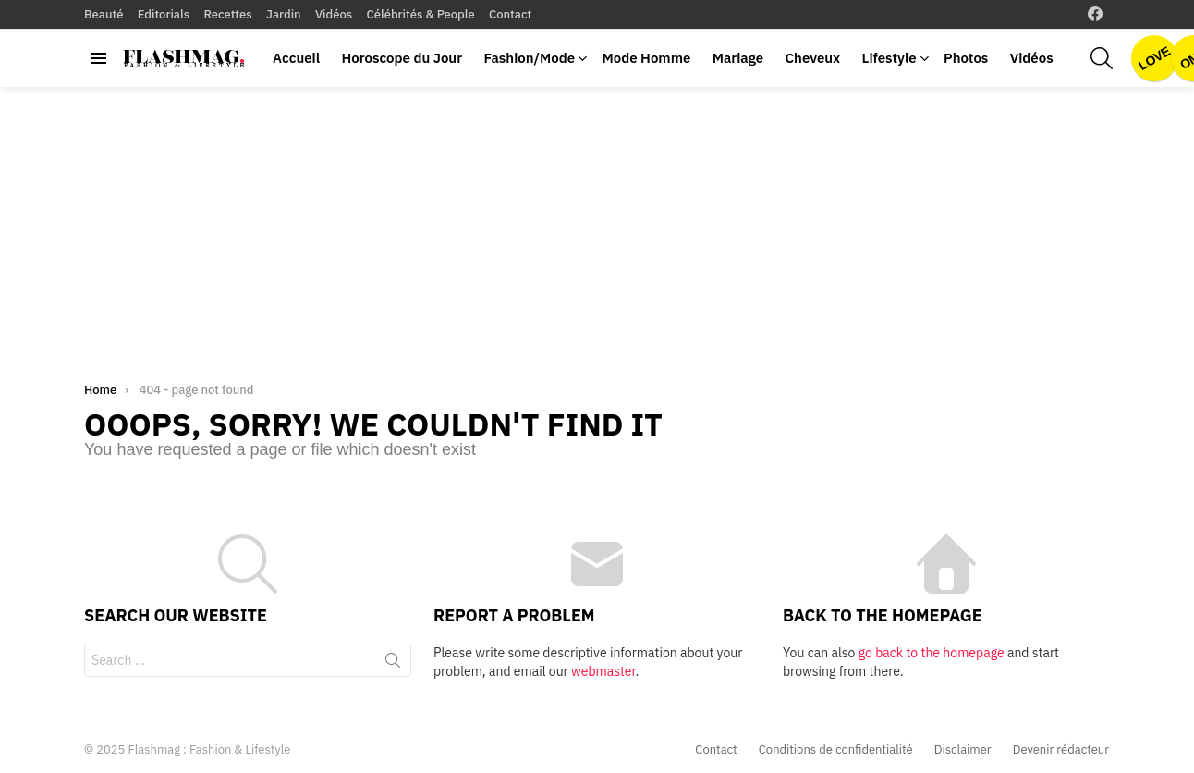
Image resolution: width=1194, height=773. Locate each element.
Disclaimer (963, 749)
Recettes (227, 14)
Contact (510, 14)
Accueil (296, 58)
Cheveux (812, 58)
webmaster (603, 671)
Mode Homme (646, 58)
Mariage (738, 58)
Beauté (103, 14)
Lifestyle (889, 58)
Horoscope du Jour (401, 58)
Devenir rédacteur (1061, 749)
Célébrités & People (421, 14)
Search (392, 664)
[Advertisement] (597, 225)
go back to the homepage (932, 652)
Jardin (283, 14)
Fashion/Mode (529, 58)
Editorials (163, 14)
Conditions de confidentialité (836, 749)
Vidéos (333, 14)
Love (1154, 58)
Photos (966, 58)
